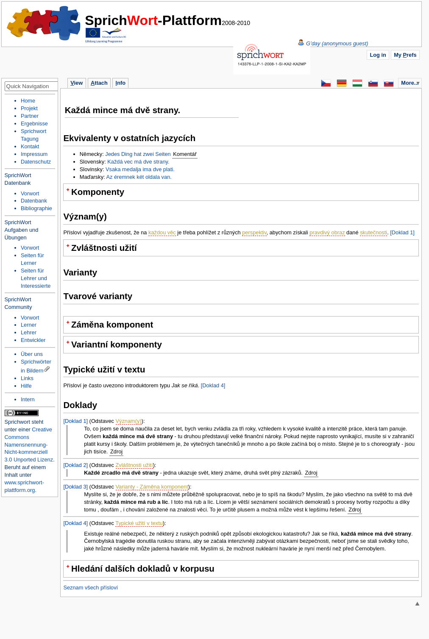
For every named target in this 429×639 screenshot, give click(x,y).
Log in (378, 55)
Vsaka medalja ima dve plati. (140, 169)
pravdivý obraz (327, 232)
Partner (30, 116)
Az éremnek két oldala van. (138, 177)
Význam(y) (129, 421)
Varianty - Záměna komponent (152, 486)
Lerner (28, 325)
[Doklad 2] (75, 465)
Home (44, 23)
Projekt (29, 108)
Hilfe (26, 386)
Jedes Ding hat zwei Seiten (137, 154)
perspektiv (254, 232)
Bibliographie (36, 208)
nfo (120, 83)
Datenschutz (36, 161)
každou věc (162, 232)
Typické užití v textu (139, 523)
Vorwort (30, 193)
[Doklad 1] (402, 232)
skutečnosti (373, 232)
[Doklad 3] (75, 486)
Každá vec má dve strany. (138, 161)
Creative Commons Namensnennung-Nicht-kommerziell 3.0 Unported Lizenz (29, 444)
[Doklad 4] (213, 385)
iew (76, 83)
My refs (405, 55)
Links (27, 378)
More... (409, 83)
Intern (28, 399)
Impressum (34, 154)
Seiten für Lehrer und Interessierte (35, 278)
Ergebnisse (34, 123)
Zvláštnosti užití (134, 465)
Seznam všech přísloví (90, 587)
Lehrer (28, 332)
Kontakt (30, 146)
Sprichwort (17, 422)
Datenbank (34, 200)
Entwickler (33, 340)
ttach (99, 83)
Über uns (32, 354)
